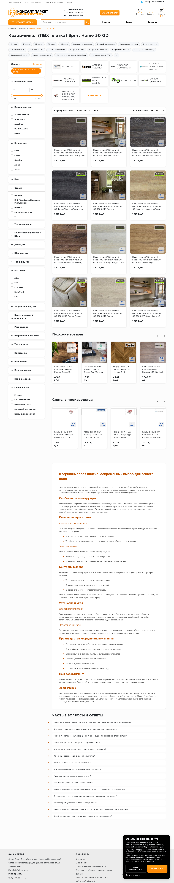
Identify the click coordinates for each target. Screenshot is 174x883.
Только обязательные (136, 869)
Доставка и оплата (32, 3)
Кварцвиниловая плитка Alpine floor (71, 55)
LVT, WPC (18, 287)
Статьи (129, 22)
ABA (16, 278)
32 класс (26, 44)
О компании (15, 3)
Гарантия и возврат (54, 3)
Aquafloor (19, 124)
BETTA (17, 133)
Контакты (152, 22)
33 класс (38, 44)
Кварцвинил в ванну (120, 49)
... (116, 55)
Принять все (157, 868)
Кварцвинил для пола (129, 44)
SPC (16, 297)
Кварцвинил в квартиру (144, 49)
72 (163, 110)
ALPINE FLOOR (21, 115)
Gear (16, 151)
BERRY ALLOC (21, 129)
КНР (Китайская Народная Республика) (27, 201)
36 (157, 110)
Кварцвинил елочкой (98, 49)
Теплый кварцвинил (56, 49)
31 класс (14, 44)
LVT (16, 283)
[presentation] (158, 336)
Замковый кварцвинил (82, 44)
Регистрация (158, 2)
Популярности (83, 110)
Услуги (69, 3)
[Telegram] (142, 2)
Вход (147, 2)
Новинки (106, 22)
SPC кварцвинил (17, 49)
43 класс (64, 44)
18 (152, 110)
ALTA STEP (19, 119)
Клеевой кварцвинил (106, 44)
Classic (17, 155)
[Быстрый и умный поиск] (65, 22)
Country (18, 160)
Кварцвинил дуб (77, 49)
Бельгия (18, 195)
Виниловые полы (150, 44)
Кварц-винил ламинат (42, 55)
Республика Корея (23, 212)
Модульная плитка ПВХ (101, 55)
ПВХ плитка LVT (36, 49)
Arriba (17, 169)
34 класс (51, 44)
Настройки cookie (133, 875)
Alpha (17, 165)
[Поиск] (87, 22)
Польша (18, 208)
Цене (96, 110)
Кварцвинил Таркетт (19, 55)
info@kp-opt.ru (22, 870)
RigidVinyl (19, 292)
